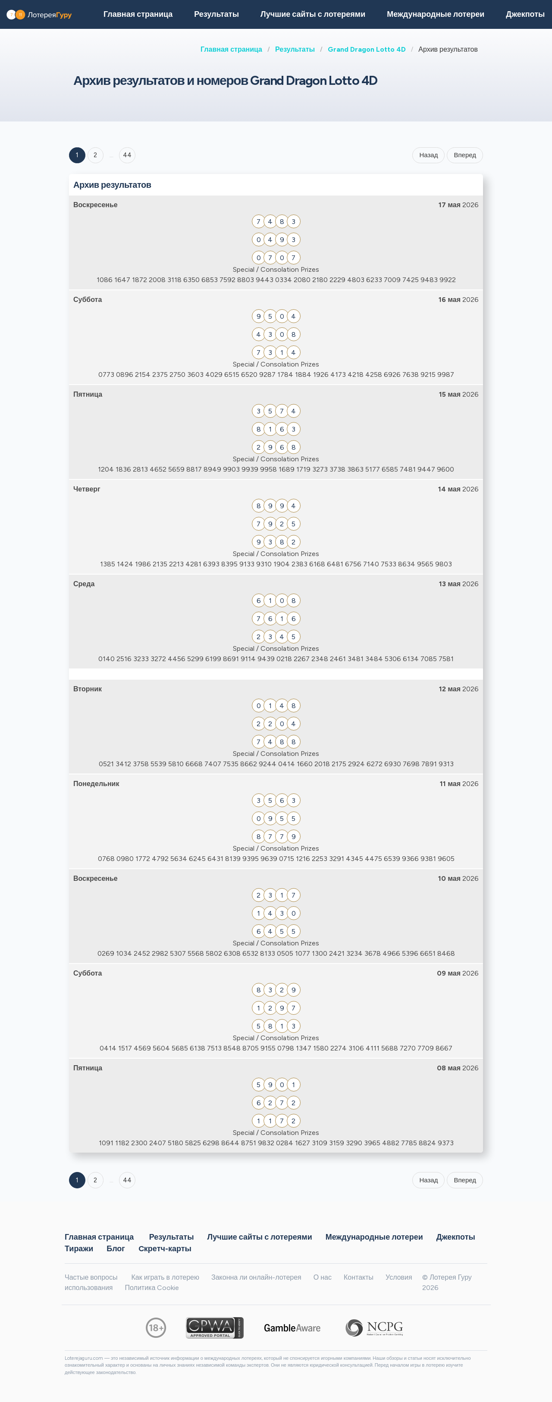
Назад (428, 155)
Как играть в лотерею (165, 1277)
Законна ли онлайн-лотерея (256, 1277)
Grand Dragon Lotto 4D (367, 49)
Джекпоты (455, 1237)
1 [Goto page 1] (77, 155)
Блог (116, 1248)
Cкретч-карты (164, 1248)
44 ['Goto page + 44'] (127, 155)
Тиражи (79, 1248)
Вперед (465, 155)
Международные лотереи (435, 14)
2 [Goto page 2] (95, 155)
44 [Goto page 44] (127, 1180)
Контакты (358, 1277)
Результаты (295, 49)
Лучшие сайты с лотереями (312, 14)
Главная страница (231, 49)
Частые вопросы (91, 1277)
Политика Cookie (152, 1288)
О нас (323, 1277)
